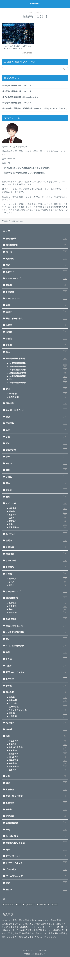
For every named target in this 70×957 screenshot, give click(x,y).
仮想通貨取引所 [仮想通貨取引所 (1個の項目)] (29, 904)
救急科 (36, 345)
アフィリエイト (36, 856)
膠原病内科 (38, 766)
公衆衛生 (38, 606)
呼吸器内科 (38, 741)
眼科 (38, 524)
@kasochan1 (8, 159)
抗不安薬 (38, 716)
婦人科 (38, 585)
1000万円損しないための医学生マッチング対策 (26, 168)
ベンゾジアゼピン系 (38, 710)
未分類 (36, 809)
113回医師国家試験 (38, 366)
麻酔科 (36, 285)
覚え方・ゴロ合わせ (36, 410)
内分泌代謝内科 (38, 747)
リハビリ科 (36, 560)
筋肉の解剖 (38, 397)
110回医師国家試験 (38, 376)
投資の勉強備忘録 (13, 86)
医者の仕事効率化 (36, 318)
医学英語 (38, 603)
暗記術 (36, 338)
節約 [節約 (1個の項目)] (55, 904)
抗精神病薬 (38, 706)
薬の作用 (36, 692)
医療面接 (36, 423)
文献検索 (36, 547)
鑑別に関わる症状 (36, 625)
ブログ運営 (36, 869)
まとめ (36, 658)
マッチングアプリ (36, 278)
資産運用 (36, 258)
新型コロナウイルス (36, 672)
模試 (38, 379)
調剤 (36, 469)
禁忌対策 (36, 553)
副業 (36, 849)
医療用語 (36, 802)
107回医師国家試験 (36, 645)
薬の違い (36, 722)
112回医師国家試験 (38, 369)
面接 (36, 483)
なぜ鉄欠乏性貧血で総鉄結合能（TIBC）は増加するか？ (30, 108)
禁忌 (36, 416)
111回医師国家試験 (38, 373)
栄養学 (36, 665)
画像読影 (36, 403)
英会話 (36, 490)
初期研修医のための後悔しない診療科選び (24, 173)
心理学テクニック (36, 862)
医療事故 (36, 567)
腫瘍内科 (38, 770)
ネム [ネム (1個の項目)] (18, 904)
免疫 (36, 351)
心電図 (36, 325)
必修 (38, 609)
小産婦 (36, 573)
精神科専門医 (36, 245)
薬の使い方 (36, 449)
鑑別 (36, 652)
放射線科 (38, 521)
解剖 (36, 388)
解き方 (36, 463)
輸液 (36, 430)
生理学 (36, 311)
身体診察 (36, 291)
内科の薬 (38, 700)
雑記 (36, 882)
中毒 (36, 456)
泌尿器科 (38, 508)
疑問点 (36, 540)
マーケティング (36, 298)
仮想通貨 (36, 816)
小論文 (36, 476)
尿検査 (36, 331)
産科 (36, 496)
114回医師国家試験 (38, 382)
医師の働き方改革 (36, 796)
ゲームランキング (36, 876)
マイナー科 (36, 503)
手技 (36, 436)
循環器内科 (38, 754)
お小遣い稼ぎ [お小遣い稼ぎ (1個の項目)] (9, 904)
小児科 (38, 582)
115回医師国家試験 (38, 363)
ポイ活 (36, 251)
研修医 (36, 685)
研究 (36, 443)
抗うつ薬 (38, 703)
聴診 (36, 782)
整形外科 (38, 514)
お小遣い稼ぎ (36, 836)
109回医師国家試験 (36, 632)
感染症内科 (38, 760)
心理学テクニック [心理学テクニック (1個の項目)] (44, 904)
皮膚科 (38, 518)
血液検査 (36, 789)
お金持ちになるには (36, 842)
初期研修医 (36, 238)
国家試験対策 (36, 598)
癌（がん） (36, 533)
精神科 (38, 511)
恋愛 (36, 265)
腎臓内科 (38, 744)
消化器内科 (38, 757)
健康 (36, 305)
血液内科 (38, 750)
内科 (36, 736)
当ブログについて (29, 950)
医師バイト (36, 271)
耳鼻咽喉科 (38, 527)
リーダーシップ (36, 591)
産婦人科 (38, 578)
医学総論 (38, 612)
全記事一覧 (43, 950)
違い (36, 638)
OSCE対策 (36, 618)
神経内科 (38, 763)
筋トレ (36, 889)
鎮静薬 (38, 713)
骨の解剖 (38, 393)
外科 (36, 776)
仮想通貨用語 (36, 822)
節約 (36, 829)
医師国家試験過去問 (36, 358)
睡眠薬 (38, 697)
